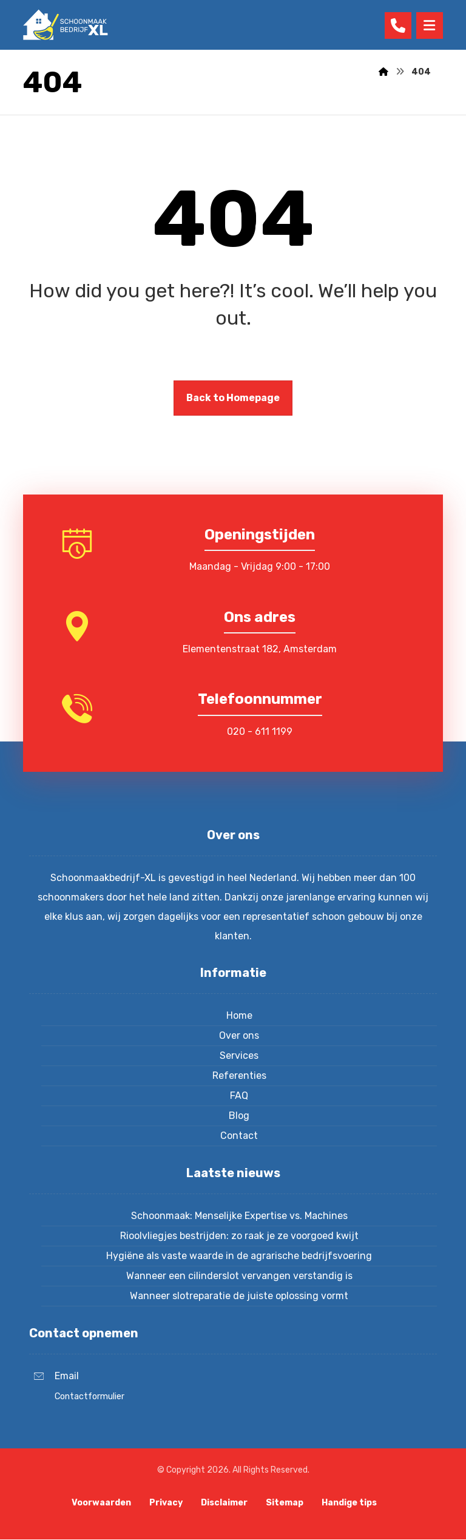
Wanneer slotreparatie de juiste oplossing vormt (239, 1296)
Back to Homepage (233, 398)
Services (239, 1055)
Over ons (239, 1035)
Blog (239, 1115)
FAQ (239, 1095)
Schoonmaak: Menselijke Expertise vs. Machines (239, 1215)
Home (239, 1015)
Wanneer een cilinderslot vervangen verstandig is (239, 1276)
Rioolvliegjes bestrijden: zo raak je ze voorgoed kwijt (239, 1235)
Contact (239, 1135)
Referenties (239, 1075)
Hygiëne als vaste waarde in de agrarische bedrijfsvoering (239, 1255)
